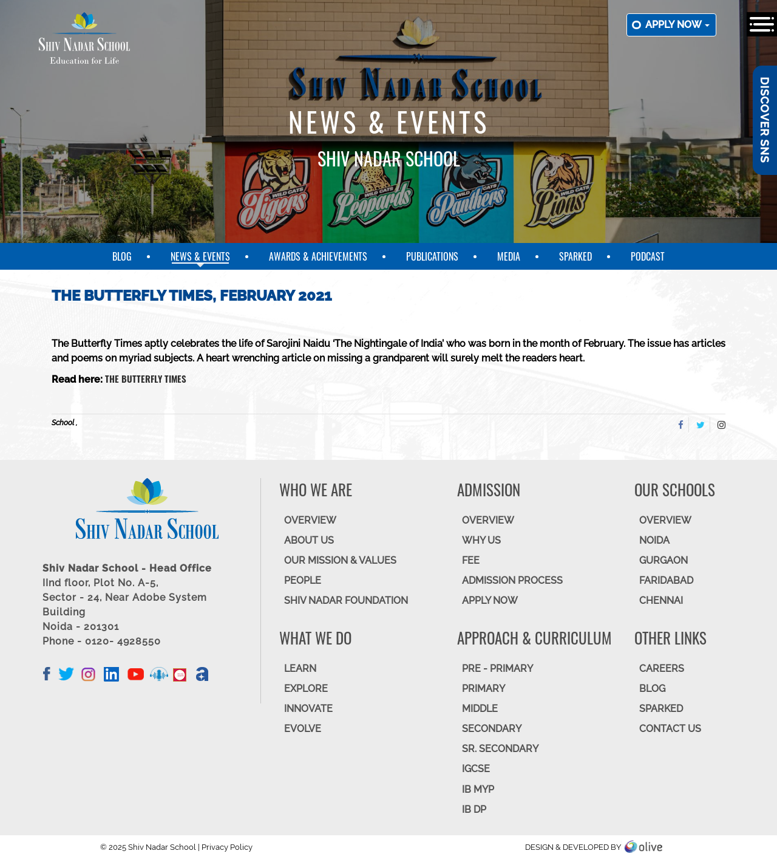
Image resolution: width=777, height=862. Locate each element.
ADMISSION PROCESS (512, 580)
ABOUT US (309, 540)
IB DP (474, 809)
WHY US (481, 540)
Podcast (648, 256)
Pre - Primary (497, 668)
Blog (122, 256)
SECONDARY (491, 728)
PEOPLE (302, 580)
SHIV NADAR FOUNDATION (346, 600)
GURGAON (663, 560)
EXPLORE (306, 688)
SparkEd (575, 256)
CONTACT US (670, 728)
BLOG (652, 688)
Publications (432, 256)
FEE (471, 560)
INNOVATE (308, 708)
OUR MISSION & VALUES (340, 560)
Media (508, 256)
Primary (483, 688)
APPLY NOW (490, 600)
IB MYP (478, 789)
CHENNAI (661, 600)
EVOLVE (302, 728)
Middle (480, 708)
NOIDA (654, 540)
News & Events (200, 256)
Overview (665, 520)
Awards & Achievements (318, 256)
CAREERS (661, 668)
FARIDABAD (666, 580)
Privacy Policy (227, 847)
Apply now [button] (677, 24)
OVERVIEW (310, 520)
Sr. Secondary (500, 748)
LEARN (300, 668)
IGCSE (476, 769)
